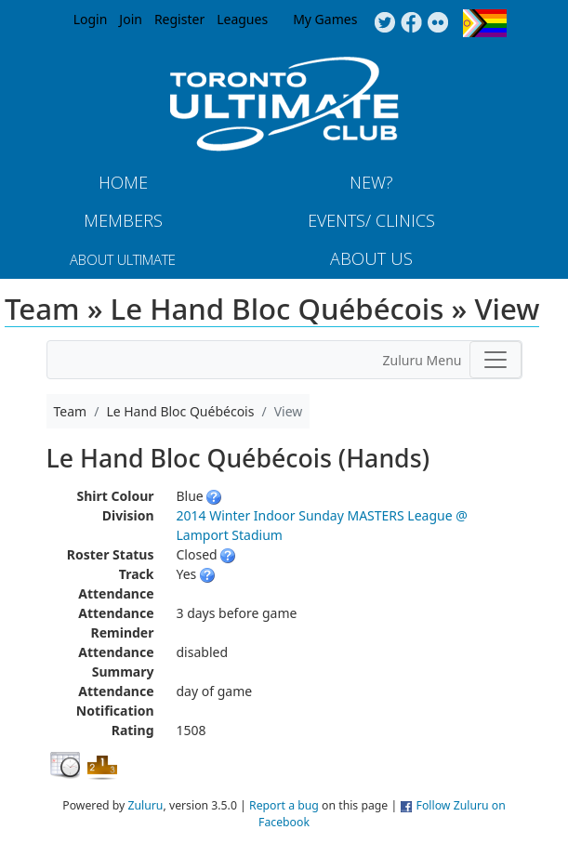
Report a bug (284, 805)
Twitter (384, 23)
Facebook (411, 23)
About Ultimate (123, 259)
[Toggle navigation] (495, 359)
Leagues (242, 19)
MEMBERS (123, 220)
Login (90, 19)
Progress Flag (485, 23)
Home (123, 182)
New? (371, 182)
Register (179, 19)
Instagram (438, 23)
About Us (371, 258)
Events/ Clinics (371, 220)
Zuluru (146, 805)
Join (130, 19)
